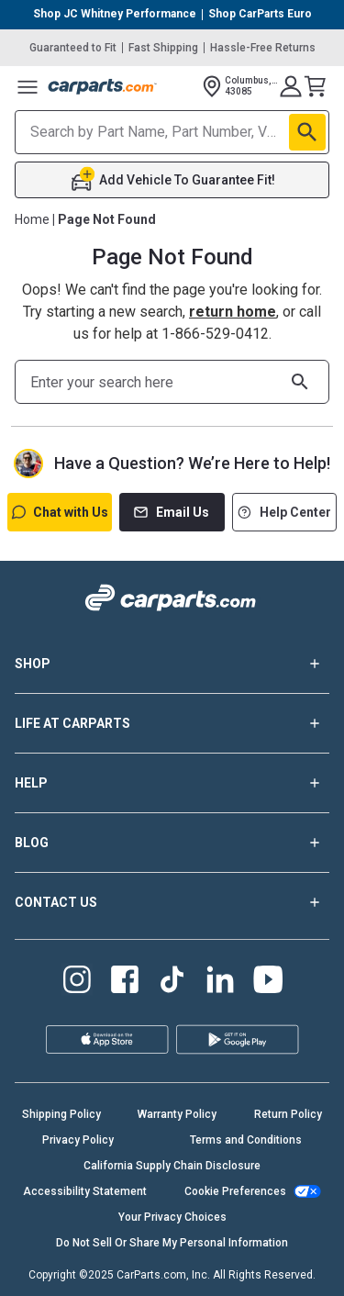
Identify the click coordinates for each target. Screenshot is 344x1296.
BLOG (172, 842)
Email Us (171, 512)
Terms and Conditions (246, 1140)
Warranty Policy (177, 1114)
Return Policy (288, 1114)
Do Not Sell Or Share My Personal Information (172, 1242)
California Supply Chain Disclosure (172, 1165)
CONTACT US (172, 902)
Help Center (284, 512)
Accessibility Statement (85, 1191)
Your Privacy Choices (172, 1217)
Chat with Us (59, 512)
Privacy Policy (78, 1140)
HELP (172, 783)
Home (32, 219)
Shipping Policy (61, 1114)
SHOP (172, 663)
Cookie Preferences (235, 1191)
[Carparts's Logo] (103, 86)
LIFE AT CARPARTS (172, 723)
